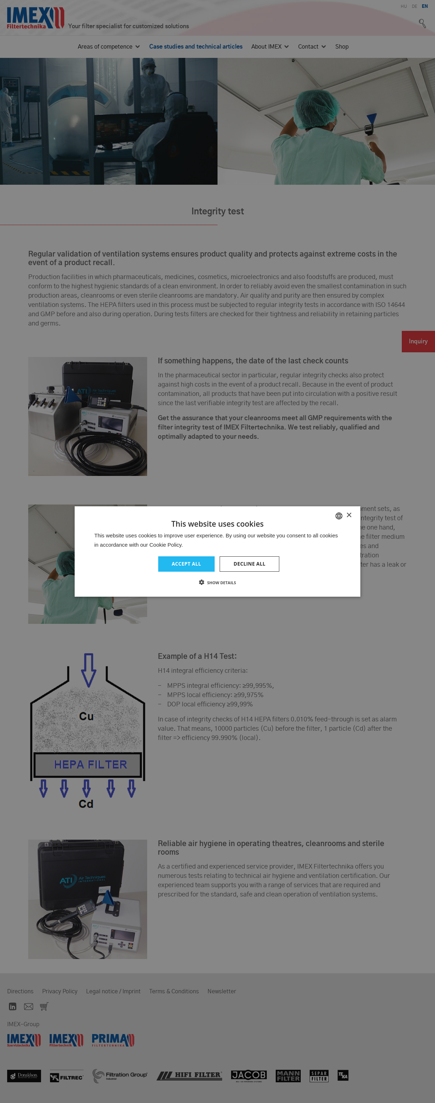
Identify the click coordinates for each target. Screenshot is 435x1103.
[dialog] (217, 551)
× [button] (348, 515)
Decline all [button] (250, 564)
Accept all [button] (186, 564)
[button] (217, 582)
